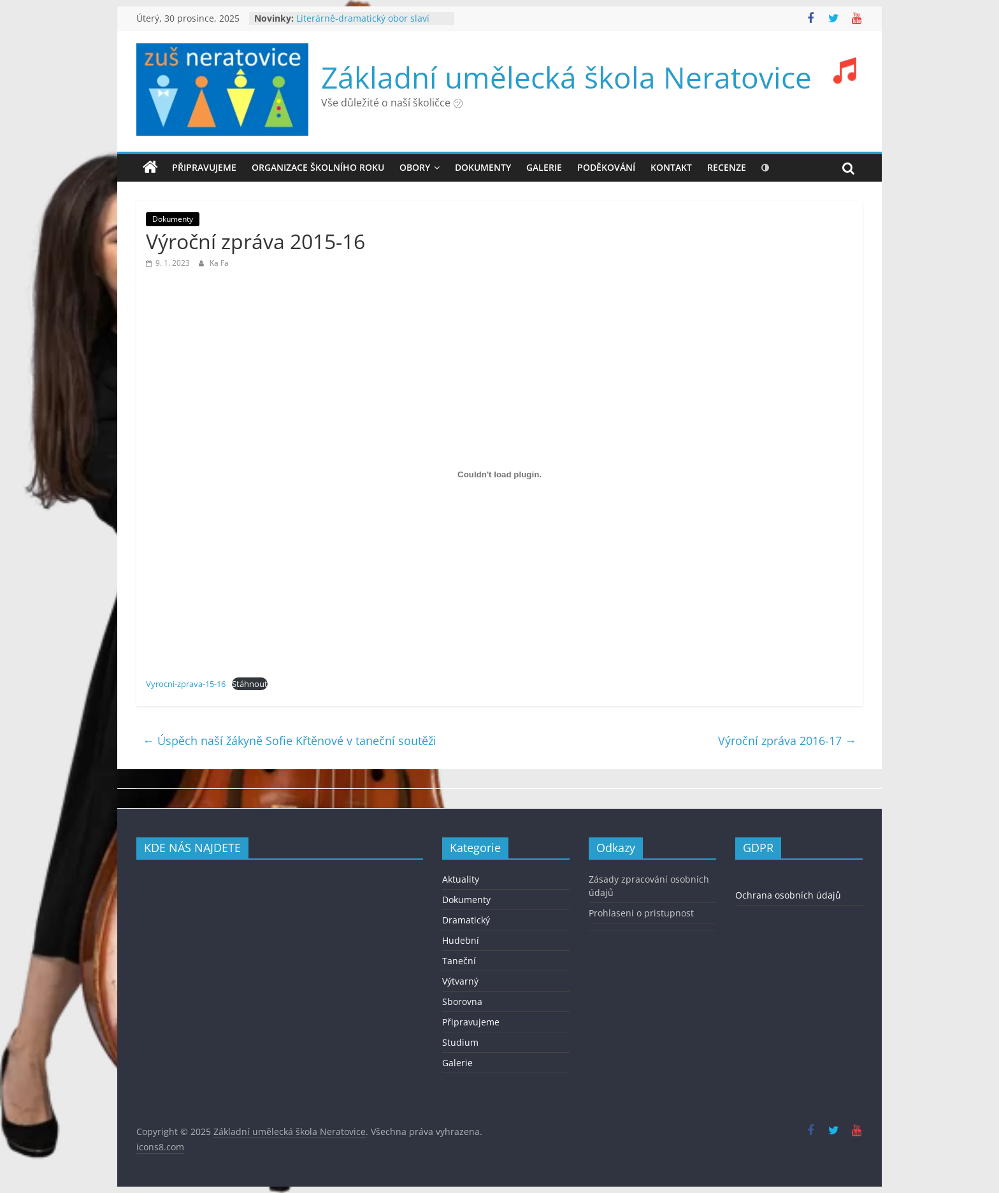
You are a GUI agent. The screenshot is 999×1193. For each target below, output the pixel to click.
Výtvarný (460, 981)
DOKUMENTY (483, 167)
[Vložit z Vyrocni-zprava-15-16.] (499, 474)
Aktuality (460, 879)
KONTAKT (671, 167)
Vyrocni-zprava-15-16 (186, 684)
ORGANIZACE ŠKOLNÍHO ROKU (318, 167)
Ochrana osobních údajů (788, 895)
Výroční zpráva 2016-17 (787, 740)
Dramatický (466, 920)
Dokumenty (172, 218)
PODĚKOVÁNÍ (606, 167)
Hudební (460, 940)
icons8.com (160, 1147)
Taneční (459, 961)
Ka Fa (219, 262)
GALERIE (544, 167)
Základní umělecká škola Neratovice (566, 77)
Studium (460, 1042)
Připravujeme (204, 167)
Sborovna (462, 1001)
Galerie (457, 1063)
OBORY (414, 167)
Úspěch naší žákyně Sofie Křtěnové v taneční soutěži (289, 740)
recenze (726, 167)
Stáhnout (250, 684)
